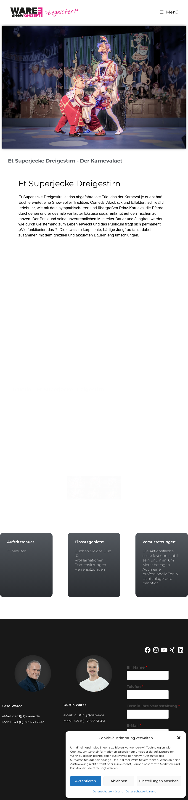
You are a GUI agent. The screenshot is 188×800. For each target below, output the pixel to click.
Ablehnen (119, 781)
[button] (179, 737)
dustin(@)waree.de (89, 715)
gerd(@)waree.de (26, 716)
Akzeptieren (85, 781)
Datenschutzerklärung (108, 791)
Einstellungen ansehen (159, 781)
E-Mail (134, 725)
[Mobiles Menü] (169, 12)
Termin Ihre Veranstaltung (153, 706)
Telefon (135, 686)
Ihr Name (137, 667)
